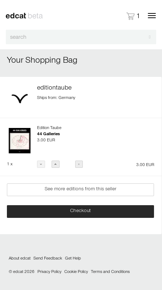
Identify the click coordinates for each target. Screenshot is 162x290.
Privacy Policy (49, 272)
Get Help (73, 259)
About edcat (20, 259)
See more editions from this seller (80, 189)
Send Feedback (47, 259)
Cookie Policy (76, 272)
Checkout (80, 211)
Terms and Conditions (110, 272)
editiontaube (54, 88)
